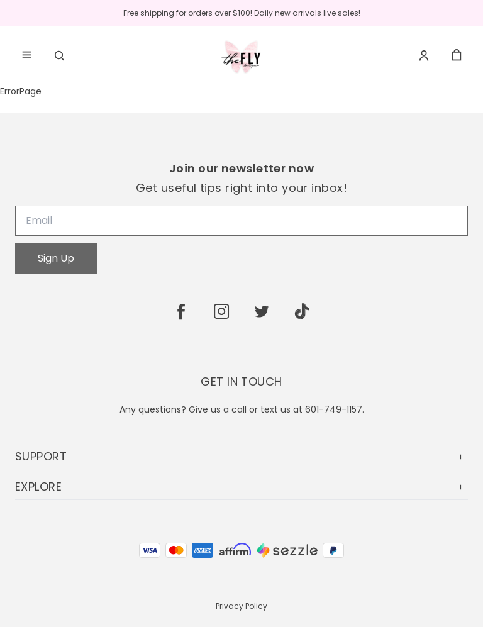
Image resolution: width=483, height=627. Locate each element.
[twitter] (262, 311)
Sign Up (56, 258)
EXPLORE (241, 486)
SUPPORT (241, 456)
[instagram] (221, 311)
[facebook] (181, 311)
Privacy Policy (241, 606)
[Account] (424, 55)
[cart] (456, 55)
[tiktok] (302, 311)
